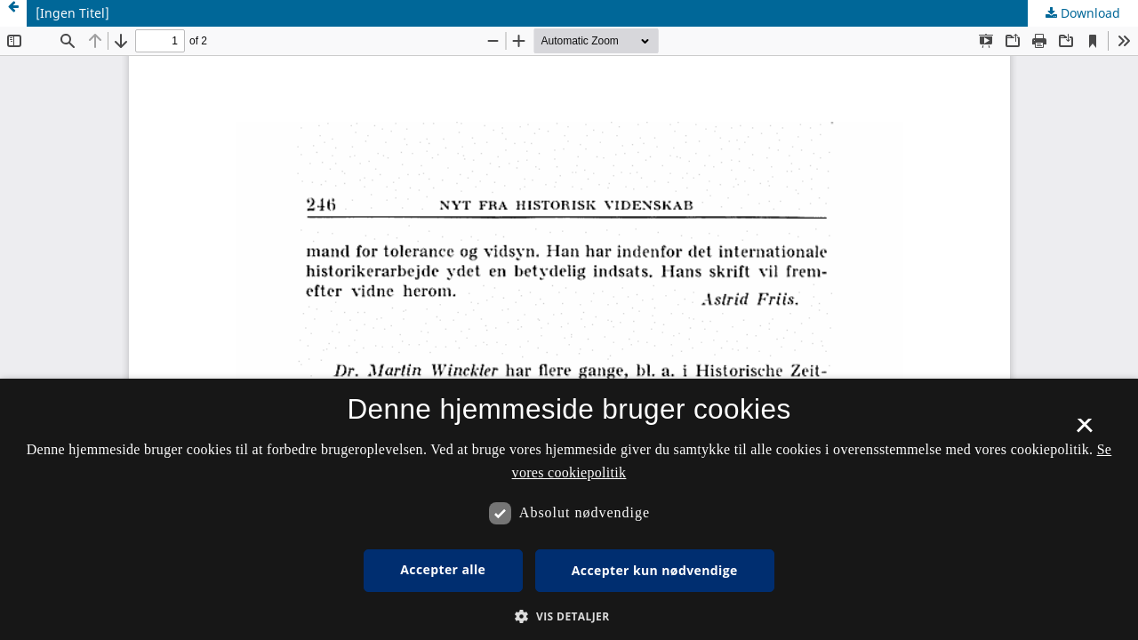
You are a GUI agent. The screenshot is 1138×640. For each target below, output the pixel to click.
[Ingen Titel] (72, 12)
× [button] (1084, 431)
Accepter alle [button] (442, 569)
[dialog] (569, 509)
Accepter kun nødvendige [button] (655, 570)
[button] (568, 616)
